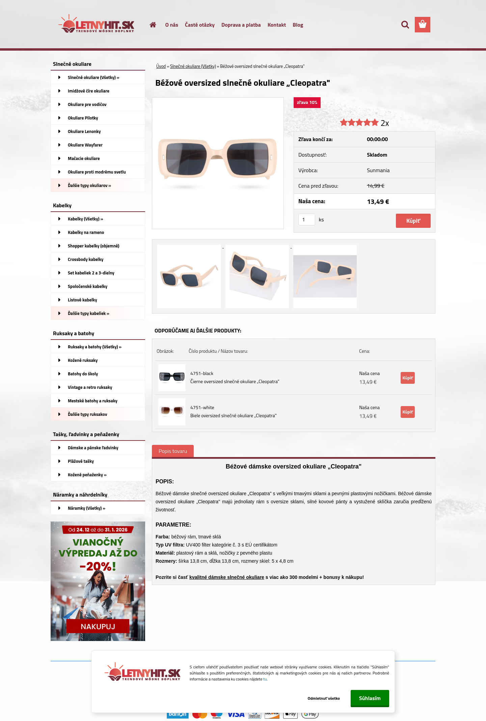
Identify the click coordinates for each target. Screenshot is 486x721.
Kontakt (277, 25)
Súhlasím (370, 698)
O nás (172, 25)
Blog (298, 25)
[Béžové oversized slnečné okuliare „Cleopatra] (218, 100)
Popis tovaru (173, 451)
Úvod (161, 66)
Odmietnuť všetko (323, 698)
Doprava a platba (241, 25)
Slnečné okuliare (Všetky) (193, 66)
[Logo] (97, 25)
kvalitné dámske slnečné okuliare (226, 577)
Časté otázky (200, 25)
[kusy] (306, 219)
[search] (405, 24)
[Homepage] (149, 24)
